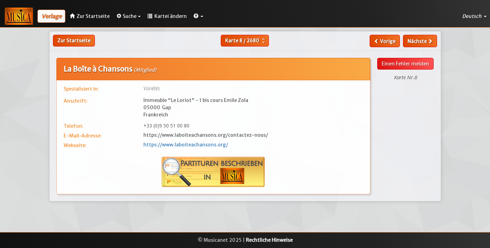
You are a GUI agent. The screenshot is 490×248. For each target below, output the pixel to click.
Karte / (245, 41)
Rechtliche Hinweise (269, 240)
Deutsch (474, 16)
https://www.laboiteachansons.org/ (185, 145)
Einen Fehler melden (405, 64)
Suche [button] (129, 16)
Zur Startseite (73, 41)
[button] (198, 16)
